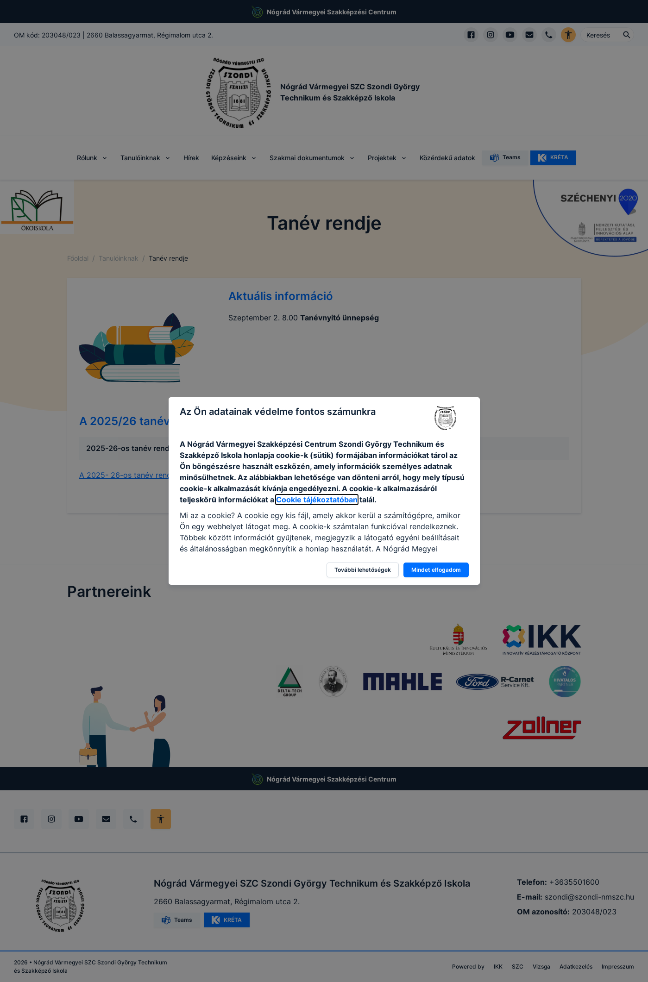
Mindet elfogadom (436, 569)
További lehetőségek (362, 569)
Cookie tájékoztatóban (317, 499)
